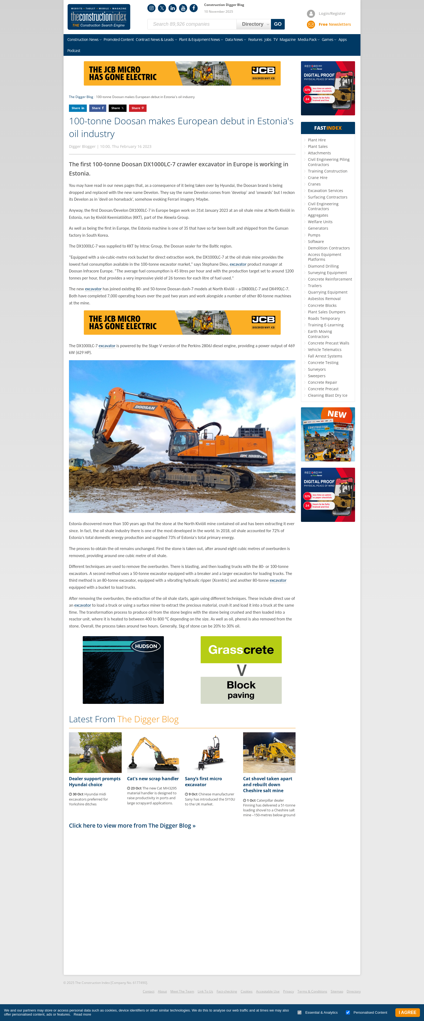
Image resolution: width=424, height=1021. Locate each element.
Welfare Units (320, 221)
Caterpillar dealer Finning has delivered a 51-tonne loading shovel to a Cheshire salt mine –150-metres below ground (269, 808)
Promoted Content (119, 39)
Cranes (314, 184)
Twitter (162, 8)
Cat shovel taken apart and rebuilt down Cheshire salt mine (267, 785)
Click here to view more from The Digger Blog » (132, 825)
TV (275, 39)
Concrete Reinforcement (330, 279)
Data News (234, 39)
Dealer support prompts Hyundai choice (95, 782)
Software (316, 241)
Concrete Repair (322, 382)
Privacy (288, 991)
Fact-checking (227, 991)
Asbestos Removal (324, 298)
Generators (318, 228)
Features (255, 39)
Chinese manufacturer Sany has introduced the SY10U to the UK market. (210, 799)
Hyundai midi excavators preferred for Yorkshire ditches (88, 799)
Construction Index (99, 17)
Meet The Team (182, 991)
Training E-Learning (326, 324)
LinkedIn (172, 8)
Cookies (247, 991)
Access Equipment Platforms (324, 257)
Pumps (314, 235)
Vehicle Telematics (325, 349)
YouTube (183, 8)
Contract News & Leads (155, 39)
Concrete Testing (323, 362)
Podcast (73, 50)
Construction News (82, 39)
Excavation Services (325, 190)
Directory (354, 991)
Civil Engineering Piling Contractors (329, 162)
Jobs (267, 39)
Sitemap (337, 991)
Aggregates (318, 215)
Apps (343, 39)
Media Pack (307, 39)
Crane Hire (317, 177)
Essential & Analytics (317, 1012)
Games (327, 39)
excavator (238, 264)
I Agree (407, 1012)
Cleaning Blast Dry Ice (327, 395)
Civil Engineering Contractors (323, 206)
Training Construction (327, 171)
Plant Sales (318, 146)
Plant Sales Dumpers (327, 311)
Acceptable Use (268, 991)
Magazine (288, 39)
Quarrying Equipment (327, 292)
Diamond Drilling (323, 266)
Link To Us (205, 991)
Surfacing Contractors (327, 197)
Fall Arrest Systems (325, 356)
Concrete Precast (323, 388)
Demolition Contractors (329, 248)
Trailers (315, 285)
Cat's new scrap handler (153, 779)
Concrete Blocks (322, 305)
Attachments (319, 152)
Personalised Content (366, 1012)
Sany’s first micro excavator (203, 782)
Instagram (151, 8)
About (162, 991)
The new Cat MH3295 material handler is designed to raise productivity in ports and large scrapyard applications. (152, 795)
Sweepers (317, 375)
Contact (148, 991)
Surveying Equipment (327, 272)
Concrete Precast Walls (328, 343)
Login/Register (332, 13)
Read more (82, 1014)
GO (278, 24)
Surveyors (317, 369)
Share (76, 108)
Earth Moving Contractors (320, 334)
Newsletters (335, 24)
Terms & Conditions (312, 991)
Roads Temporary (324, 318)
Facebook (194, 8)
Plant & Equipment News (199, 39)
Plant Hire (317, 139)
